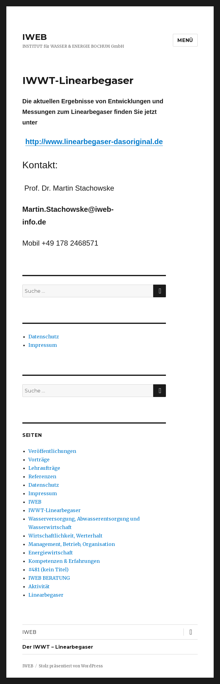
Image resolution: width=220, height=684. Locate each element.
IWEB (34, 37)
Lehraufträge (44, 468)
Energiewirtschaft (50, 553)
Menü (185, 40)
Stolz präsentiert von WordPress (71, 666)
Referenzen (42, 476)
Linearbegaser (45, 595)
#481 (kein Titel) (48, 569)
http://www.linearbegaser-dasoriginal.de (94, 141)
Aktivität (39, 586)
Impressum (42, 345)
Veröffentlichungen (52, 451)
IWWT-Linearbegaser (54, 510)
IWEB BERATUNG (49, 578)
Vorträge (39, 460)
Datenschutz (43, 337)
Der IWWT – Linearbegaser (57, 647)
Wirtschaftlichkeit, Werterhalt (65, 536)
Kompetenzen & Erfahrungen (64, 561)
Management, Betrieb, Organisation (71, 544)
